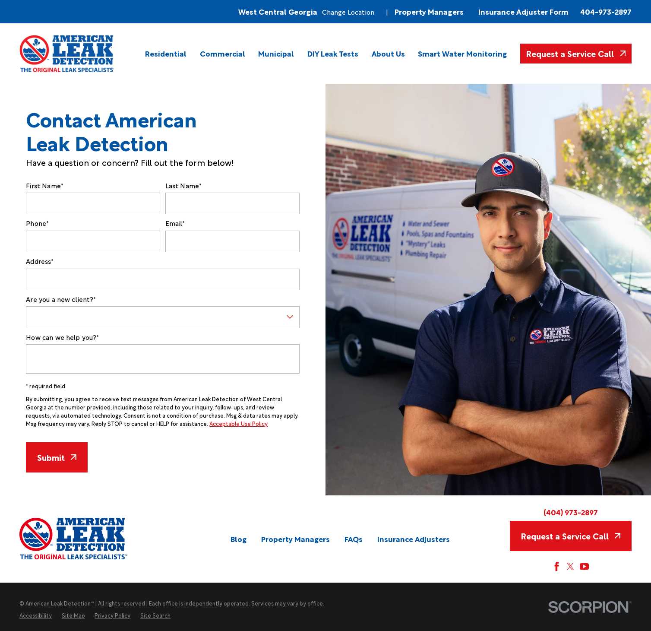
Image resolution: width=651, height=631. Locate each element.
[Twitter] (570, 566)
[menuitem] (165, 53)
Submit (56, 457)
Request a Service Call (576, 53)
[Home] (67, 53)
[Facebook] (556, 566)
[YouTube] (584, 566)
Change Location (348, 11)
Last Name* (183, 185)
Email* (175, 223)
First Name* (44, 185)
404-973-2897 (606, 11)
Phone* (37, 223)
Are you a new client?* (61, 299)
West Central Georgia (277, 11)
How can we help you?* (62, 337)
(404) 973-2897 (571, 512)
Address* (40, 261)
